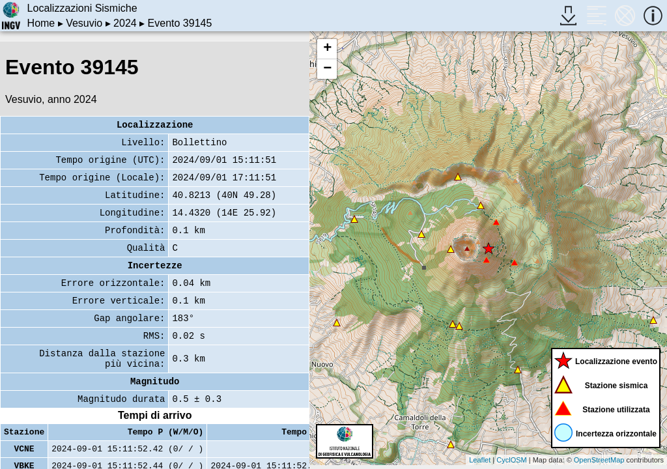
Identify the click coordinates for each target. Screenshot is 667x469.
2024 (125, 23)
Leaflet (479, 460)
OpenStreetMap (599, 460)
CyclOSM (511, 460)
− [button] (327, 69)
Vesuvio (84, 23)
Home (41, 23)
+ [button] (327, 49)
